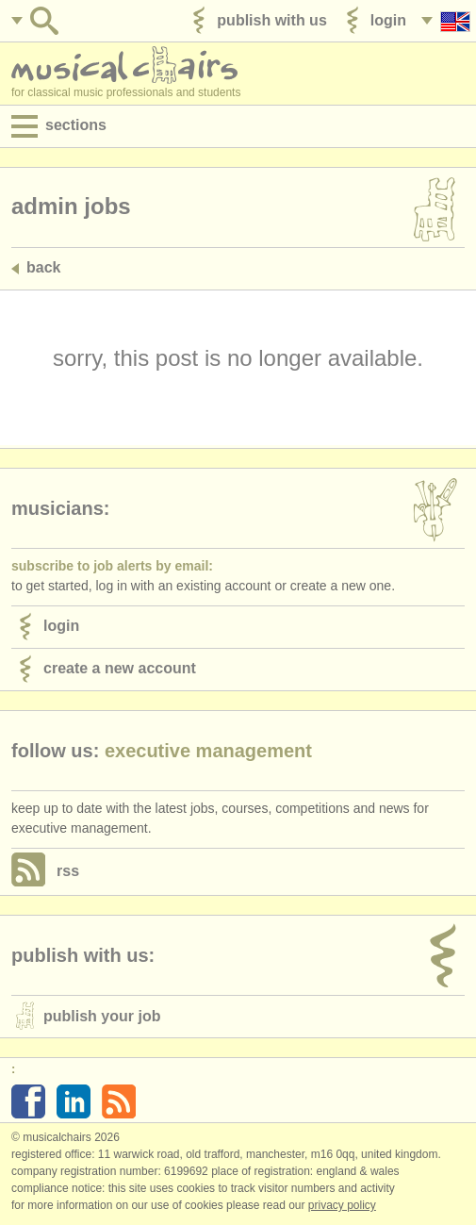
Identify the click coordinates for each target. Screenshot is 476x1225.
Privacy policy (342, 1205)
